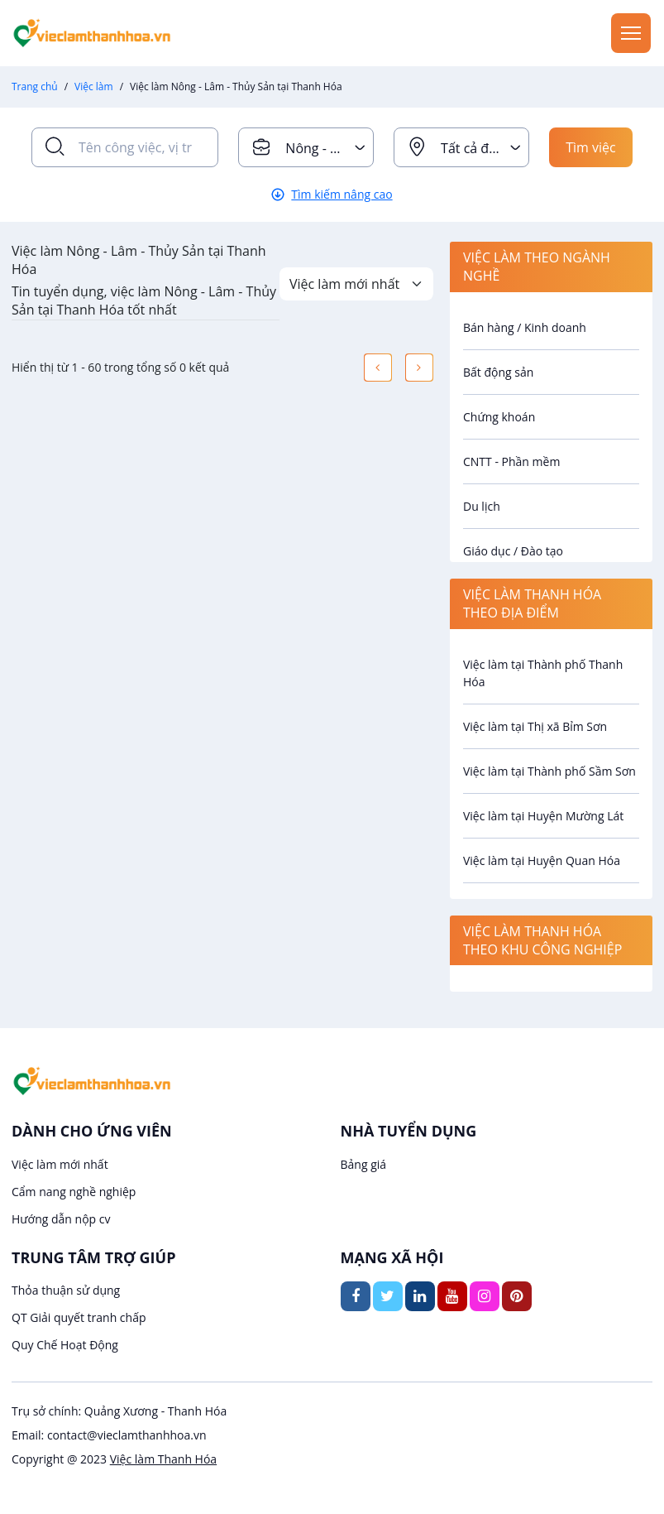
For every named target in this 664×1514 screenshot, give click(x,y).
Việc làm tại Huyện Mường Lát (543, 816)
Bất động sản (498, 372)
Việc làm (93, 86)
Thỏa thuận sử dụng (66, 1290)
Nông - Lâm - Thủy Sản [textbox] (329, 148)
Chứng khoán (499, 417)
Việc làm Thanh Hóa (163, 1459)
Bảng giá (364, 1164)
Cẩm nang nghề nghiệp (74, 1191)
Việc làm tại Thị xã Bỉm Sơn (535, 726)
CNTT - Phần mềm (511, 461)
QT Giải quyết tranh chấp (79, 1317)
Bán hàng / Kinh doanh (524, 327)
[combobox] (306, 147)
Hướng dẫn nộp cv (61, 1219)
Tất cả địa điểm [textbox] (484, 148)
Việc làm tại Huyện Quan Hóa (541, 860)
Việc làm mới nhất (60, 1164)
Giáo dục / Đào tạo (513, 551)
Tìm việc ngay (591, 152)
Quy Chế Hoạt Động (65, 1345)
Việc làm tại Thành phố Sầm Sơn (549, 771)
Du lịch (481, 506)
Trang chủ (35, 86)
